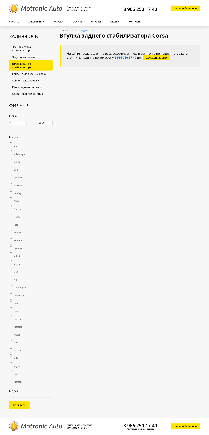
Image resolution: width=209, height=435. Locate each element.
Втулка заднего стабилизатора (22, 65)
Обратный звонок (185, 8)
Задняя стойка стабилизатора (21, 48)
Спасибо (14, 21)
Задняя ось (87, 30)
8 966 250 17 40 (140, 9)
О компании (36, 21)
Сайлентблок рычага (25, 80)
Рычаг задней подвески (27, 87)
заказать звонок (157, 57)
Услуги (77, 21)
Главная (64, 30)
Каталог (59, 21)
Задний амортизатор (25, 57)
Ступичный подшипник (27, 93)
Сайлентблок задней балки (29, 74)
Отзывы (96, 21)
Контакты (135, 21)
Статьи (114, 21)
